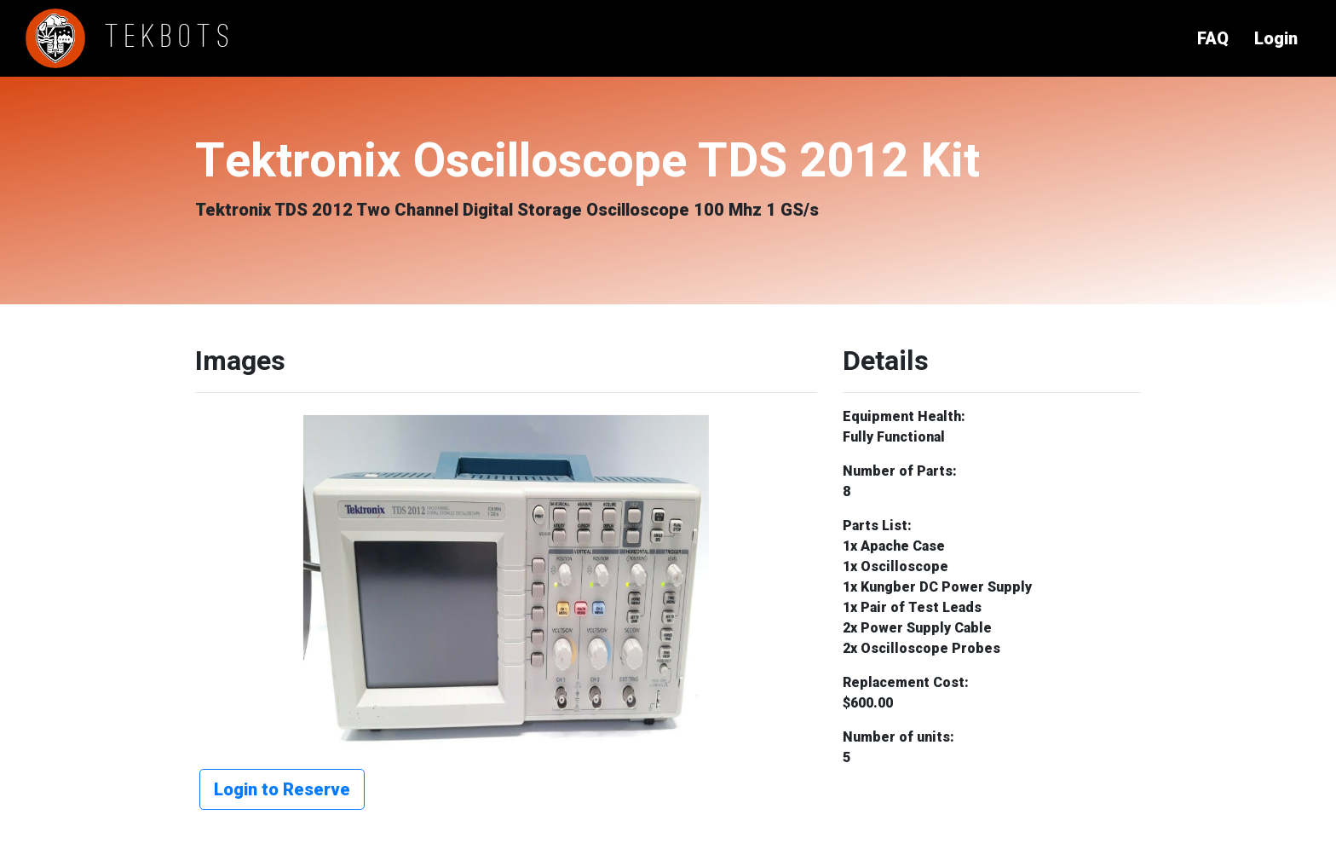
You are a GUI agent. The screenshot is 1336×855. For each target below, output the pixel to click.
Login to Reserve (282, 789)
